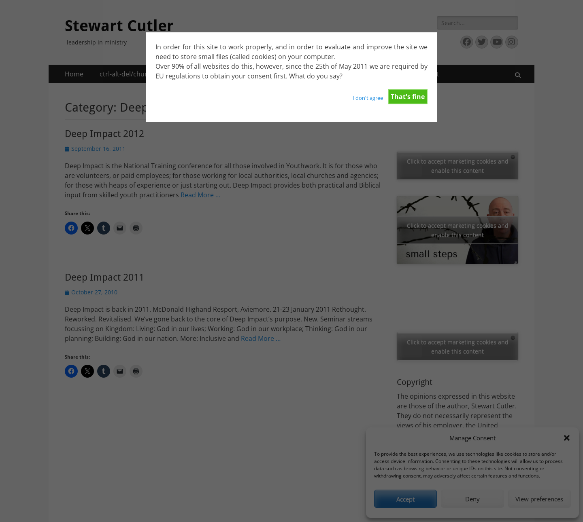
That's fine (408, 96)
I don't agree (368, 97)
